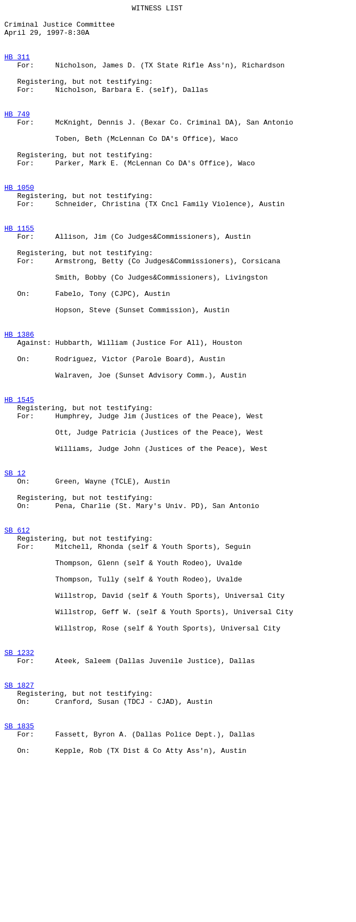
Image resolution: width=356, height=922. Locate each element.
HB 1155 (19, 274)
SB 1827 (19, 822)
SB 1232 (19, 783)
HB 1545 (19, 479)
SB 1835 (19, 871)
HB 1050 (19, 225)
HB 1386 (19, 401)
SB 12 (15, 567)
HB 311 (17, 68)
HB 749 (17, 136)
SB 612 (17, 636)
